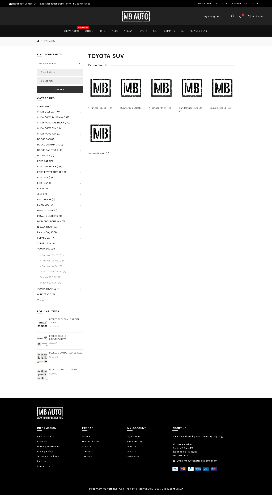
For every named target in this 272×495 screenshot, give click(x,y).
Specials (87, 451)
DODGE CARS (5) (46, 139)
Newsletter (133, 456)
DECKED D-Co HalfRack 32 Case (65, 352)
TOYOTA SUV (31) (46, 248)
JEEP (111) (42, 193)
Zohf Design (176, 488)
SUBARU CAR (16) (46, 237)
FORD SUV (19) (45, 177)
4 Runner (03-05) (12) (52, 255)
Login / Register (211, 16)
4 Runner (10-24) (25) (51, 266)
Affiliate (86, 446)
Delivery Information (48, 446)
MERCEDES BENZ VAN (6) (51, 221)
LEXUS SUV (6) (45, 204)
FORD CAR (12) (45, 161)
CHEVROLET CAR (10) (48, 111)
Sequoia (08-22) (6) (50, 277)
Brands (86, 436)
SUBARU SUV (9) (46, 243)
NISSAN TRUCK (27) (47, 226)
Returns (41, 461)
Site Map (87, 456)
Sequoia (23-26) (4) (50, 282)
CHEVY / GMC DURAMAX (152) (53, 117)
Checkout (257, 3)
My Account (204, 3)
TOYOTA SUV (49, 41)
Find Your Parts (45, 436)
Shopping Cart (240, 3)
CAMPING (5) (44, 106)
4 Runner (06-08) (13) (52, 260)
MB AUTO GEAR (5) (47, 210)
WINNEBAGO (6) (46, 294)
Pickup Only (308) (47, 232)
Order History (134, 441)
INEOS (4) (42, 188)
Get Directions (82, 3)
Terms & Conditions (48, 456)
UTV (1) (40, 299)
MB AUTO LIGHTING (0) (49, 215)
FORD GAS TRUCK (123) (49, 166)
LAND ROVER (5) (46, 199)
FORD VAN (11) (44, 183)
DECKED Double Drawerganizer (57, 337)
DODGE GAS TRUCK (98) (50, 150)
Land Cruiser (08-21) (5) (53, 271)
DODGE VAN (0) (45, 155)
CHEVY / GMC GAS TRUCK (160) (53, 122)
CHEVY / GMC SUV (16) (49, 128)
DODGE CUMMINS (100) (50, 144)
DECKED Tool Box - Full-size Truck (64, 321)
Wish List (132, 451)
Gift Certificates (91, 441)
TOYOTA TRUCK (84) (48, 288)
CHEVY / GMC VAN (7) (48, 133)
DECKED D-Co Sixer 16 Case (63, 369)
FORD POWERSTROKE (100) (52, 172)
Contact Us (43, 466)
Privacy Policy (45, 451)
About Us (42, 441)
